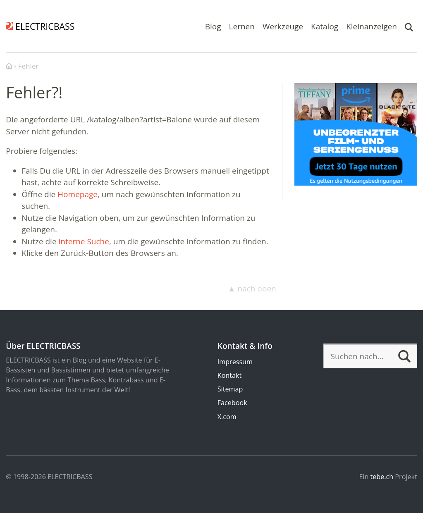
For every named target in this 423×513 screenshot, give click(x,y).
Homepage (77, 194)
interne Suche (84, 241)
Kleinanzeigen (371, 26)
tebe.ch (382, 476)
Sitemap (230, 389)
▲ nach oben (252, 288)
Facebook (232, 402)
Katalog (324, 26)
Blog (213, 26)
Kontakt (229, 375)
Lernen (242, 26)
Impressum (235, 361)
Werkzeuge (283, 26)
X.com (227, 416)
